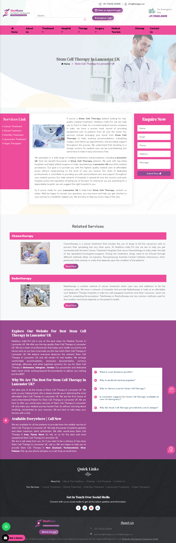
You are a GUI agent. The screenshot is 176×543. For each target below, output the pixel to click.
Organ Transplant (11, 143)
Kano (41, 434)
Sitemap (139, 28)
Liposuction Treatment (14, 139)
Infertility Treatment (13, 135)
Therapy (83, 30)
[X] (84, 508)
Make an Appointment (109, 10)
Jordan (50, 367)
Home (14, 30)
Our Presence (103, 481)
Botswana (28, 367)
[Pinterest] (91, 508)
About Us (29, 30)
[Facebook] (78, 508)
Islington (40, 367)
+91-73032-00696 (110, 3)
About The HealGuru (73, 481)
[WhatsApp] (6, 526)
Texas (33, 434)
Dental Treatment (11, 130)
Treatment (48, 30)
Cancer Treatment (12, 126)
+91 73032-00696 (158, 15)
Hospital (66, 30)
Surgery (99, 30)
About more (50, 531)
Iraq (26, 434)
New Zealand (53, 447)
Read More (71, 266)
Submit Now (154, 173)
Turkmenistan (71, 447)
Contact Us (154, 30)
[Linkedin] (97, 508)
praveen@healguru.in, (105, 534)
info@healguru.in (134, 3)
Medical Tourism (116, 30)
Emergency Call (104, 18)
